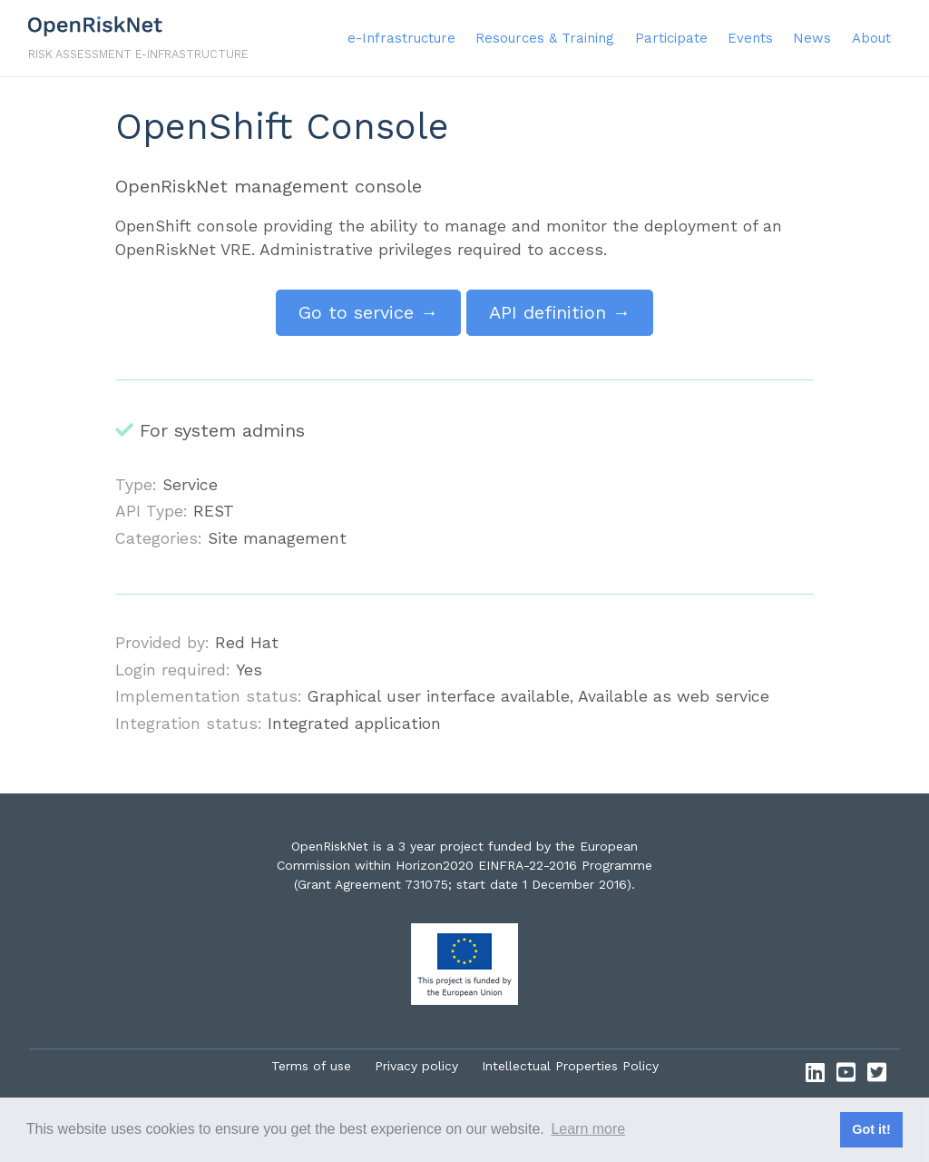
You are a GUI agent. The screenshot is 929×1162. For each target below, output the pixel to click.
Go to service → (368, 312)
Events (750, 38)
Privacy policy (416, 1066)
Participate (671, 38)
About (871, 38)
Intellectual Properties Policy (570, 1066)
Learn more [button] (588, 1129)
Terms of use (311, 1066)
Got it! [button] (871, 1129)
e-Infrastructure (401, 38)
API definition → (560, 312)
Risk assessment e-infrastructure (138, 54)
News (812, 38)
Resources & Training (544, 38)
